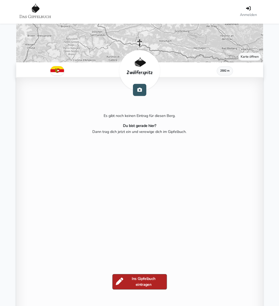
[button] (139, 43)
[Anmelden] (248, 11)
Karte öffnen (250, 56)
